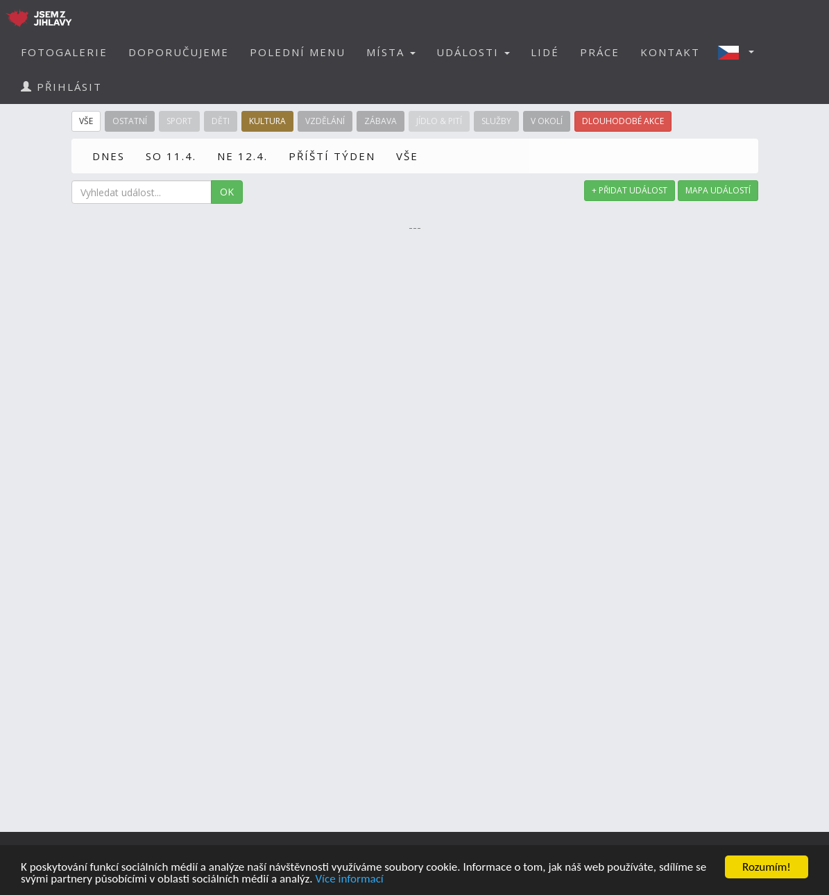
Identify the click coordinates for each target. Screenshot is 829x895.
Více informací (349, 879)
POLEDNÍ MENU (297, 52)
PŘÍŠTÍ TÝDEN (332, 156)
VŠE (407, 156)
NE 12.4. (242, 156)
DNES (108, 156)
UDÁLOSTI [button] (473, 52)
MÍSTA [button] (391, 52)
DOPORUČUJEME (178, 52)
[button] (740, 52)
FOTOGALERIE (64, 52)
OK (227, 191)
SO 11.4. (171, 156)
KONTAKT (670, 52)
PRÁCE (599, 52)
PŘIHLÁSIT (61, 87)
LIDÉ (545, 52)
